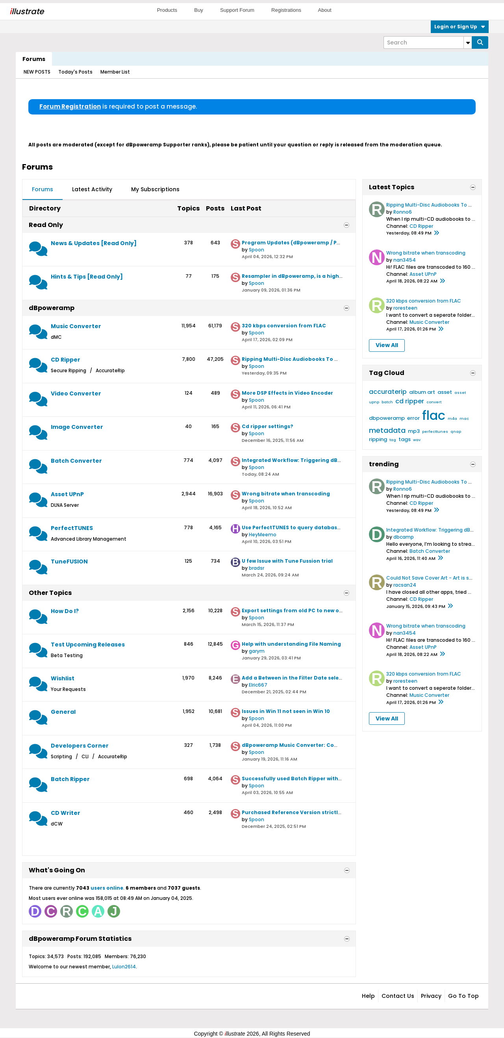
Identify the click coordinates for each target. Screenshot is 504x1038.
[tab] (42, 189)
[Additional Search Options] (467, 42)
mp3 (414, 431)
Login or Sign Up (459, 26)
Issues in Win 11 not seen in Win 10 (286, 711)
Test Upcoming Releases (88, 644)
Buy (198, 10)
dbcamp (403, 537)
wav (417, 440)
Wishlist (62, 678)
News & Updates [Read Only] (94, 243)
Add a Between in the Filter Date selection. (298, 677)
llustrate (26, 11)
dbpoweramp (387, 418)
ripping (378, 439)
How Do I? (65, 611)
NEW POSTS (37, 71)
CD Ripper (65, 360)
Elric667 (258, 685)
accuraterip (388, 391)
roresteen (405, 308)
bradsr (256, 568)
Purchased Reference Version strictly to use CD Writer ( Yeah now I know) (339, 812)
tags (404, 439)
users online (107, 888)
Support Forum (237, 10)
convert (433, 402)
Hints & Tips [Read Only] (87, 277)
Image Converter (77, 427)
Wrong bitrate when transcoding (286, 493)
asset (444, 392)
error (413, 418)
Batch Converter (76, 461)
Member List (115, 71)
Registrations (286, 10)
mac (464, 418)
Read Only (46, 224)
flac (433, 415)
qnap (455, 431)
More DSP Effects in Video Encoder (287, 393)
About (325, 10)
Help (368, 996)
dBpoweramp (51, 307)
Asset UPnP (67, 494)
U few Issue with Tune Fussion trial (287, 561)
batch (387, 402)
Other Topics (50, 592)
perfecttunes (435, 431)
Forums (33, 59)
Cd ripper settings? (267, 426)
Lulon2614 (124, 966)
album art (422, 392)
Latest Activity (92, 189)
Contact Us (398, 996)
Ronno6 (402, 212)
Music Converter (76, 326)
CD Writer (65, 813)
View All (387, 345)
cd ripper (409, 401)
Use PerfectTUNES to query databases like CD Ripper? (313, 527)
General (63, 712)
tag (392, 440)
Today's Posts (75, 71)
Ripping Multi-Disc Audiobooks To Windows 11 (302, 359)
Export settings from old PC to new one (294, 610)
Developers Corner (80, 746)
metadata (387, 430)
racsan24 (404, 585)
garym (257, 651)
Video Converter (76, 393)
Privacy (431, 996)
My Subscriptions (155, 189)
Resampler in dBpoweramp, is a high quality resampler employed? (331, 276)
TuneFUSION (69, 561)
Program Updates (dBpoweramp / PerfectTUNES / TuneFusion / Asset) (334, 242)
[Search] (428, 42)
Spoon (256, 249)
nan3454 (404, 260)
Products (167, 10)
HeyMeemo (262, 534)
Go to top (463, 996)
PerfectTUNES (72, 528)
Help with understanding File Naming (291, 644)
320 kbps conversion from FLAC (284, 325)
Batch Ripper (70, 779)
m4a (452, 418)
